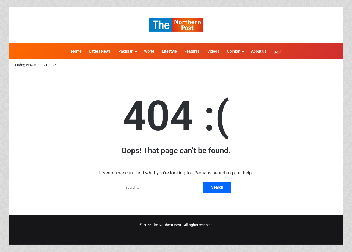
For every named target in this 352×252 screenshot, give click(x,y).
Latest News (100, 51)
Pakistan (125, 51)
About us (258, 51)
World (149, 51)
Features (192, 51)
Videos (213, 51)
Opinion (233, 51)
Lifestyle (169, 51)
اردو (277, 51)
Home (76, 51)
